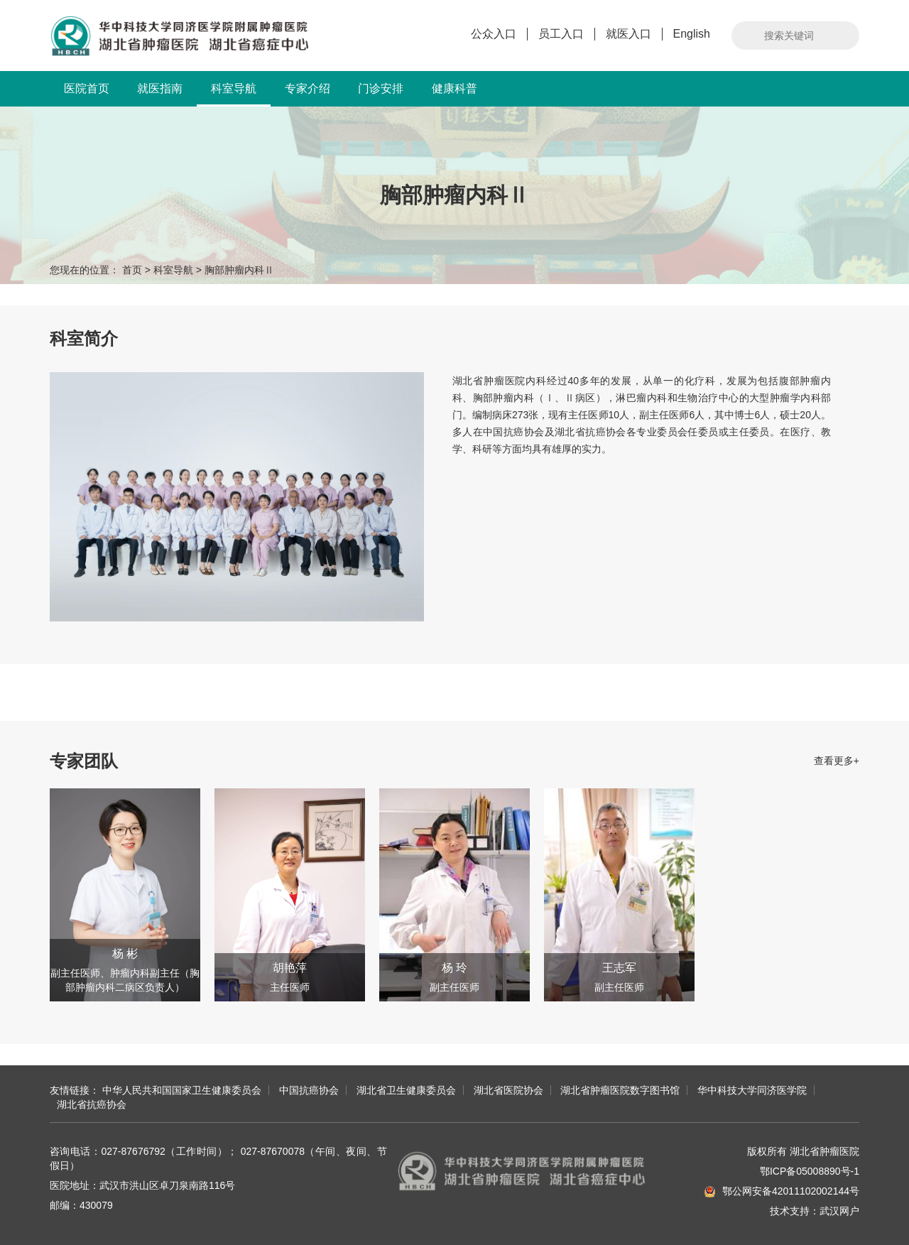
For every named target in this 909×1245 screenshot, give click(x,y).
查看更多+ (836, 760)
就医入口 (628, 34)
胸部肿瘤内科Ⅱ (239, 270)
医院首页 (86, 88)
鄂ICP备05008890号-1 (809, 1171)
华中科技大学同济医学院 (752, 1090)
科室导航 (234, 94)
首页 (132, 270)
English (691, 34)
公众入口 (493, 34)
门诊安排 (380, 88)
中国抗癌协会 (309, 1090)
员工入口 (561, 34)
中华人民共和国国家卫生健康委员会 (181, 1090)
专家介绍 (307, 88)
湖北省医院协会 (508, 1090)
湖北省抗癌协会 (91, 1104)
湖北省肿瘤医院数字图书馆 (620, 1090)
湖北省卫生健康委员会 (406, 1090)
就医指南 (160, 88)
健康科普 (454, 88)
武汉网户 (839, 1211)
